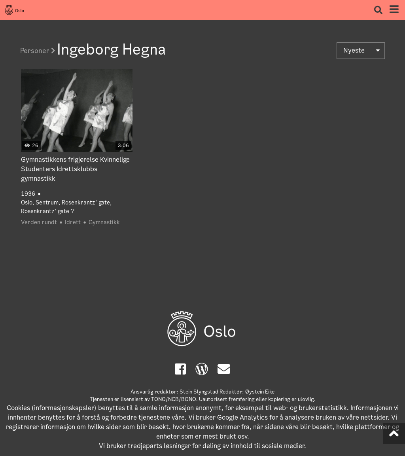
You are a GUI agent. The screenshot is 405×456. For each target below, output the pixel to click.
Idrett (73, 222)
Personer (37, 50)
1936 (28, 194)
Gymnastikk (104, 222)
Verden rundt (39, 222)
